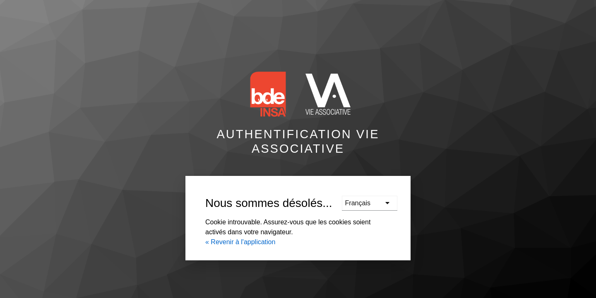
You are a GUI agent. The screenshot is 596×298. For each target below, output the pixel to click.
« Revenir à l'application (240, 241)
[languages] (369, 203)
